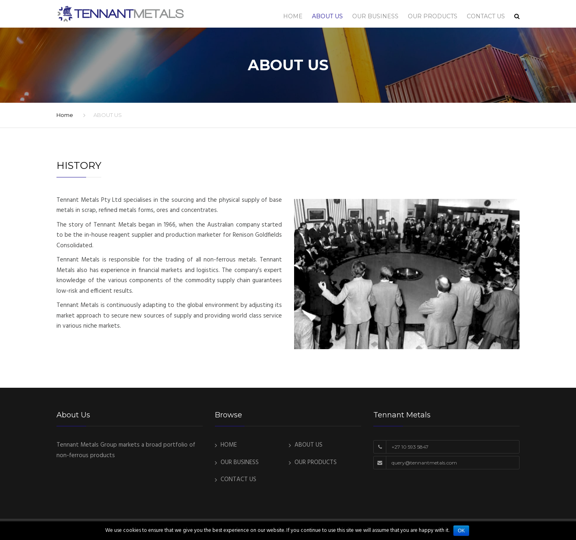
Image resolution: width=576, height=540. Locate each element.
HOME (293, 16)
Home (64, 115)
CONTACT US (486, 16)
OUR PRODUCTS (432, 16)
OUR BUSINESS (375, 16)
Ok (461, 531)
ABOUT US (327, 16)
